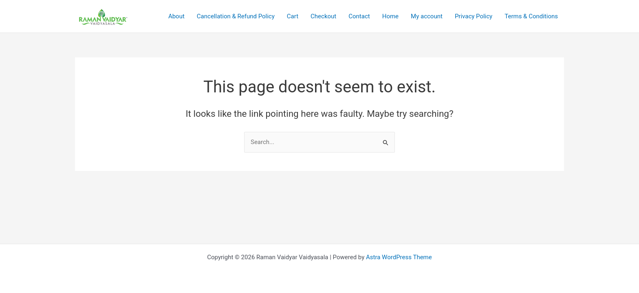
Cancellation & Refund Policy (236, 16)
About (176, 16)
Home (390, 16)
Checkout (323, 16)
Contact (359, 16)
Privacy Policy (473, 16)
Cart (292, 16)
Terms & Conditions (531, 16)
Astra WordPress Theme (399, 257)
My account (427, 16)
